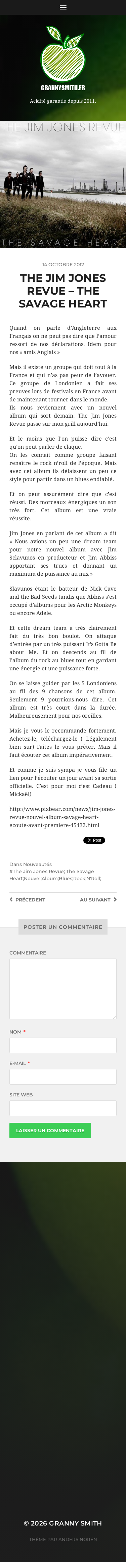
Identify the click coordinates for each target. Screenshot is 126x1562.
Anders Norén (77, 1539)
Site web (21, 1095)
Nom (17, 1032)
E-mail (19, 1063)
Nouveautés (37, 864)
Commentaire (27, 953)
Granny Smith (75, 1523)
